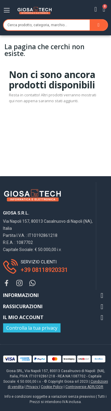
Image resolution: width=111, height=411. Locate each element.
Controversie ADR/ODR (84, 387)
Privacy (32, 387)
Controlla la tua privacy (31, 328)
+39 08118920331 (44, 269)
